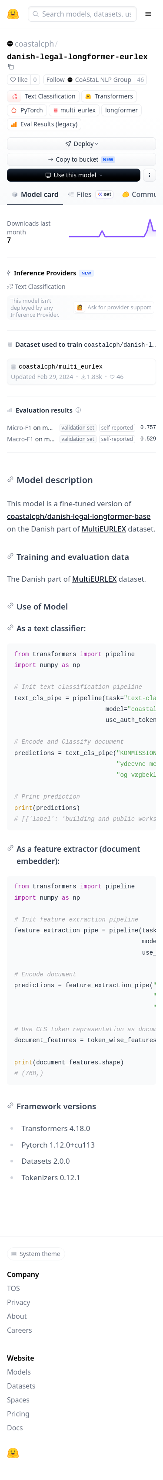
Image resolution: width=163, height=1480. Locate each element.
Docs (15, 1428)
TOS (13, 1288)
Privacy (18, 1302)
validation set (78, 427)
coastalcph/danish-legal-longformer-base (79, 516)
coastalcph (34, 43)
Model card (35, 194)
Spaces (18, 1400)
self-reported (117, 427)
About (17, 1316)
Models (19, 1372)
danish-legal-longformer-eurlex (77, 57)
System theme (35, 1254)
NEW (86, 273)
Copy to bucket (81, 159)
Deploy (82, 143)
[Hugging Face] (13, 1453)
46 (140, 79)
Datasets (21, 1386)
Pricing (18, 1414)
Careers (19, 1330)
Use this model (74, 175)
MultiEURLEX (104, 529)
